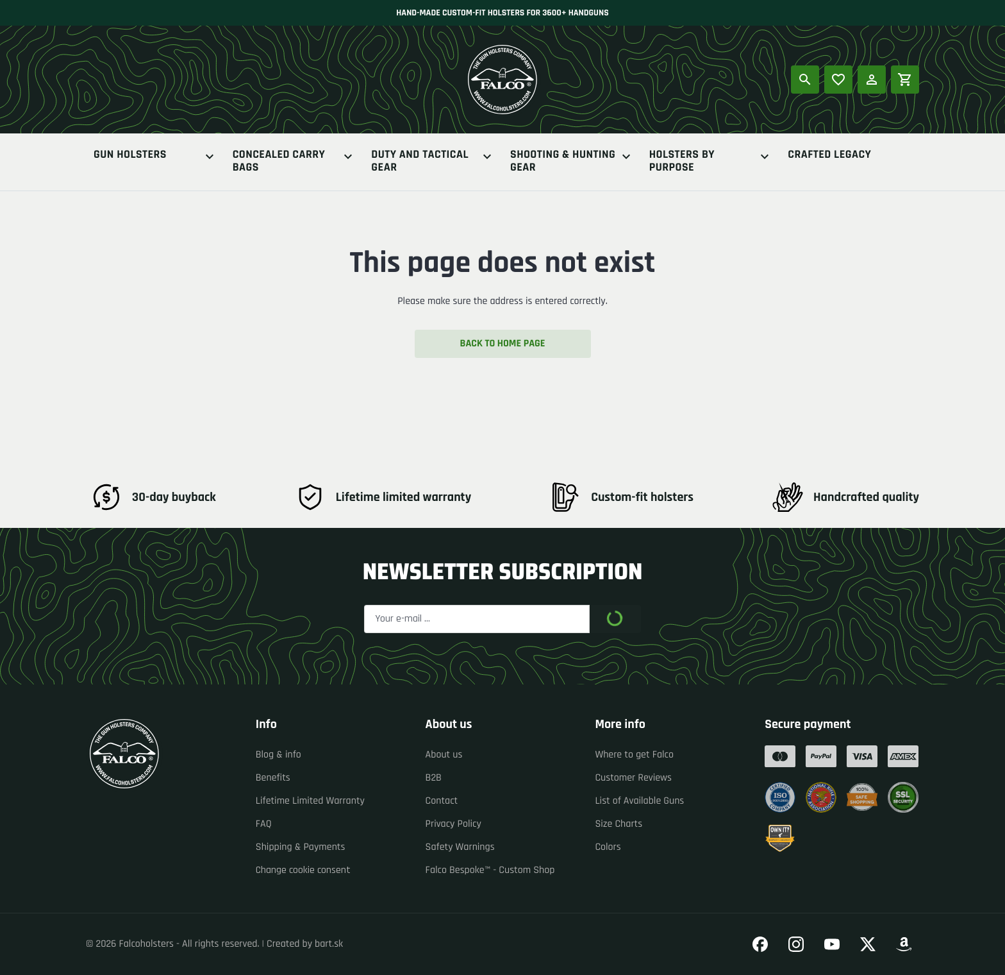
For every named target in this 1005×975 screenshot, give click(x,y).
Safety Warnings (460, 847)
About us (444, 754)
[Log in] (872, 79)
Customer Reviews (633, 777)
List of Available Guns (639, 801)
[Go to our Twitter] (867, 944)
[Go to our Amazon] (903, 944)
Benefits (273, 777)
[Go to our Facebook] (760, 944)
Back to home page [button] (502, 343)
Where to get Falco (634, 754)
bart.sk (329, 944)
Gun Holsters (155, 156)
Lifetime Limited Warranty (310, 801)
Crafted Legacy (829, 155)
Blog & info (278, 754)
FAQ (264, 824)
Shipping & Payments (300, 847)
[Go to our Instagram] (796, 944)
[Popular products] (838, 79)
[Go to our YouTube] (832, 944)
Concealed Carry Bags (294, 161)
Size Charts (618, 824)
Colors (607, 847)
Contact (442, 801)
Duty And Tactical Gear (433, 161)
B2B (434, 777)
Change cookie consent (303, 870)
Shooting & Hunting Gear (572, 161)
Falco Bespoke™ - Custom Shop (490, 870)
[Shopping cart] (905, 79)
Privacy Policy (453, 824)
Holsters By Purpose (711, 161)
